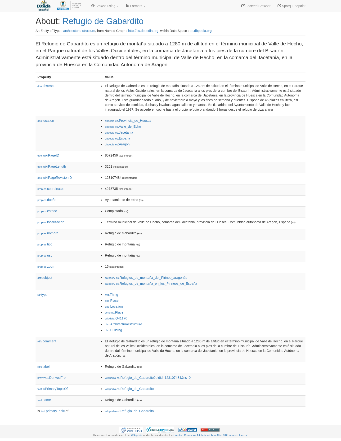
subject (44, 277)
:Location (114, 306)
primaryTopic (53, 411)
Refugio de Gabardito (103, 21)
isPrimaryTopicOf (52, 389)
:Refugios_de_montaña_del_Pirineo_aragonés (146, 277)
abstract (45, 86)
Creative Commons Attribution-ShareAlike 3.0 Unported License (210, 435)
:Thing (111, 295)
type (42, 295)
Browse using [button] (105, 6)
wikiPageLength (51, 166)
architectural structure (79, 31)
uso (45, 255)
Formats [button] (135, 6)
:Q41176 (116, 318)
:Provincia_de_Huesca (128, 120)
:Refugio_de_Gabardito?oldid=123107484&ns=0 (148, 378)
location (45, 120)
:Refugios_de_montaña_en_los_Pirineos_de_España (151, 283)
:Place (112, 300)
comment (46, 341)
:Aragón (117, 144)
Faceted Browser (256, 6)
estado (47, 211)
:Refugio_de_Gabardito (129, 389)
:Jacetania (119, 132)
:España (117, 138)
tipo (45, 244)
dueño (46, 200)
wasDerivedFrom (52, 378)
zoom (46, 266)
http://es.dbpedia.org (143, 31)
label (43, 366)
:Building (113, 330)
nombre (47, 233)
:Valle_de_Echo (123, 126)
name (44, 400)
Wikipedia (137, 435)
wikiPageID (48, 155)
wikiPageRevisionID (54, 177)
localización (50, 222)
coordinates (50, 189)
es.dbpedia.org (201, 31)
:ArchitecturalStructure (123, 324)
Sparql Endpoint (291, 6)
